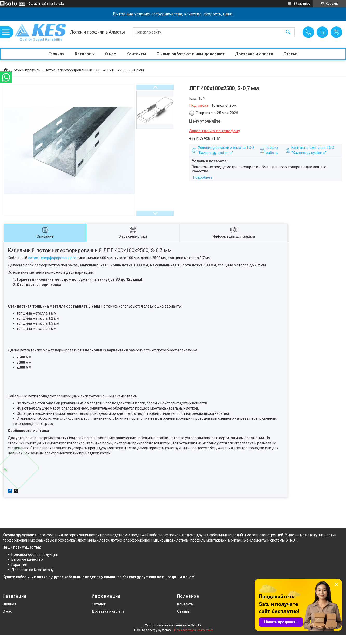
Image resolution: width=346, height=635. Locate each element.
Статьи (290, 53)
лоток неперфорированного (52, 258)
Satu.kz (196, 625)
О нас (110, 53)
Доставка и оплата (254, 53)
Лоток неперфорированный (68, 70)
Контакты (136, 53)
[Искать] (288, 32)
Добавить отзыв (336, 32)
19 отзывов (302, 3)
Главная (56, 53)
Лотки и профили (25, 70)
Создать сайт (38, 3)
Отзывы (184, 611)
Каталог (83, 53)
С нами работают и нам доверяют (191, 53)
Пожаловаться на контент (193, 630)
